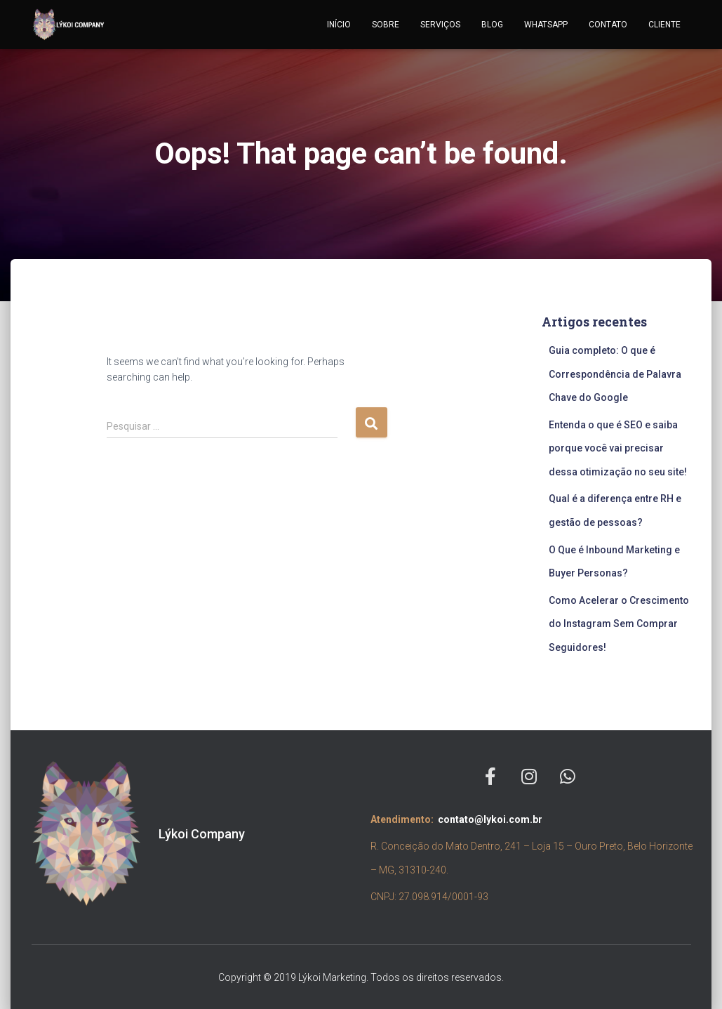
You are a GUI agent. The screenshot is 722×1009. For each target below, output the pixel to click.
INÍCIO (339, 24)
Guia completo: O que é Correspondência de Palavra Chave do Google (615, 374)
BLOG (492, 24)
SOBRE (385, 24)
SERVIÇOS (440, 24)
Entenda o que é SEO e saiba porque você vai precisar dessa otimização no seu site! (619, 448)
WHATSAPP (546, 24)
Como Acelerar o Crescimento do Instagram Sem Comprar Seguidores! (619, 624)
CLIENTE (664, 24)
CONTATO (608, 24)
